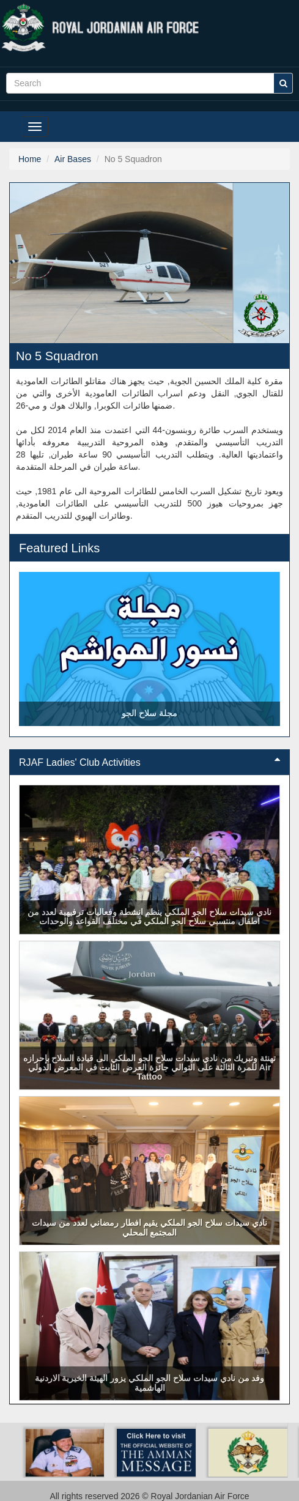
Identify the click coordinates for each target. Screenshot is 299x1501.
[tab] (149, 763)
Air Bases (72, 159)
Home (29, 159)
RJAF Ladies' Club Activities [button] (149, 762)
